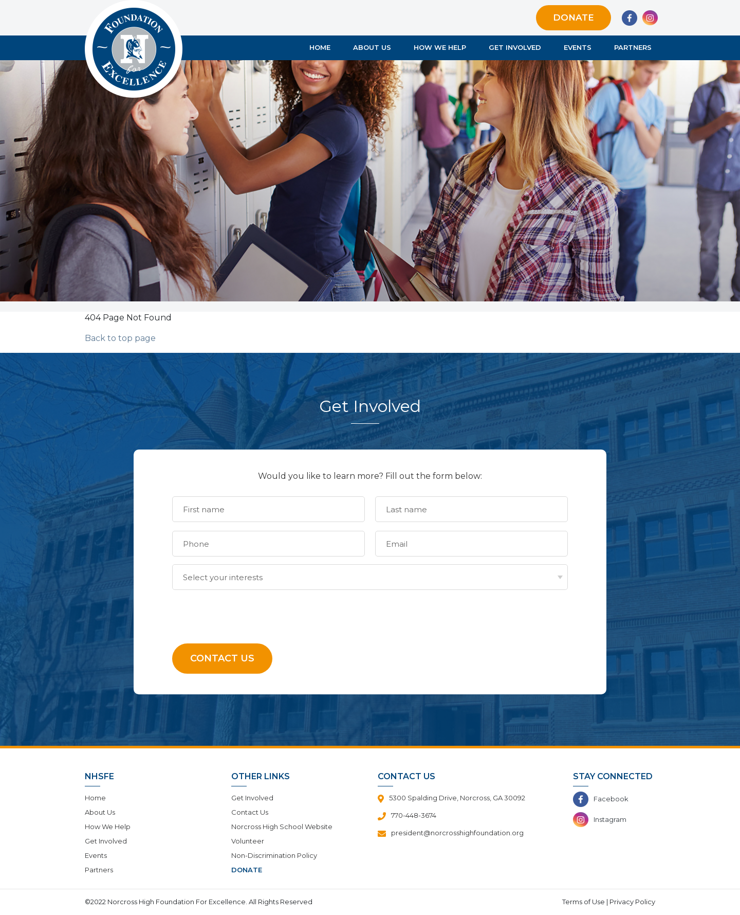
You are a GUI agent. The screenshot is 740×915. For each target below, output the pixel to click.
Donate (573, 17)
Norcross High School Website (281, 826)
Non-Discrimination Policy (274, 855)
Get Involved (515, 48)
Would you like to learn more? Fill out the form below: (370, 476)
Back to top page (120, 338)
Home (319, 48)
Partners (633, 48)
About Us (372, 48)
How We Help (440, 48)
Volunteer (247, 841)
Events (577, 48)
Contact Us (249, 812)
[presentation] (250, 610)
